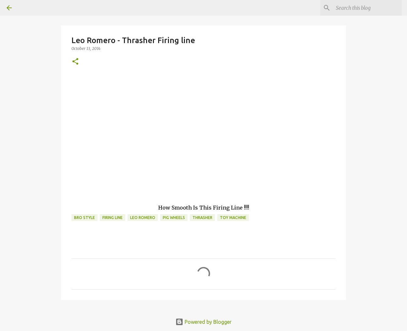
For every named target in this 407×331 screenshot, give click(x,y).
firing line (112, 217)
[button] (75, 61)
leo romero (142, 217)
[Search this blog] (367, 8)
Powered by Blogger (203, 322)
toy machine (233, 217)
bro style (84, 217)
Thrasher (202, 217)
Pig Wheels (174, 217)
